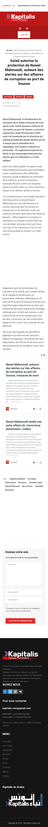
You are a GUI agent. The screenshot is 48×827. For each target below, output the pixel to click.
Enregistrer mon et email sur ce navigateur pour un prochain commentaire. (23, 609)
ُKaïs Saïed (12, 482)
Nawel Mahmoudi (13, 486)
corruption (32, 478)
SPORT (6, 758)
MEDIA (5, 771)
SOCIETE (19, 97)
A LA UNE (7, 741)
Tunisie (29, 97)
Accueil (9, 50)
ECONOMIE (7, 750)
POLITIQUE (8, 97)
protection (10, 490)
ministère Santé (36, 482)
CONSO (6, 776)
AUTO (5, 763)
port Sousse (28, 486)
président (39, 486)
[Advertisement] (24, 262)
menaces (22, 482)
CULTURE (7, 767)
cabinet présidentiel (18, 478)
